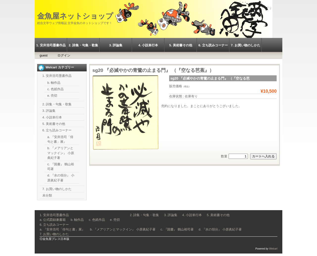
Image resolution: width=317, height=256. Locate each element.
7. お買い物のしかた (245, 45)
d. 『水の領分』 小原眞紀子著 (220, 229)
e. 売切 (52, 95)
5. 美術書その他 (180, 45)
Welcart (273, 248)
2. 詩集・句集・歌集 (83, 45)
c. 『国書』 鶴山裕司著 (177, 229)
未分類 (47, 195)
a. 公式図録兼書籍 (53, 220)
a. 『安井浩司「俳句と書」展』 (62, 229)
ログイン (63, 55)
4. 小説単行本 (148, 45)
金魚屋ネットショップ (75, 16)
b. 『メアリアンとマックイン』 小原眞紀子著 (60, 152)
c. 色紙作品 (55, 89)
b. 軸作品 (53, 83)
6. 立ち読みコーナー (213, 45)
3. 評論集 (115, 45)
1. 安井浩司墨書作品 (50, 45)
